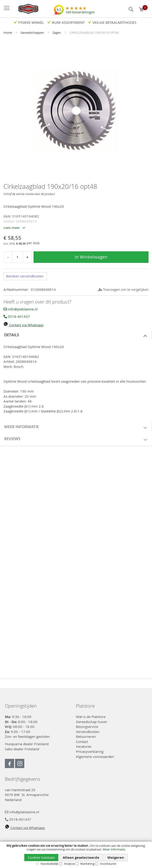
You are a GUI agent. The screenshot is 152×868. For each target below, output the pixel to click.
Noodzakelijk (49, 864)
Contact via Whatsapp (23, 325)
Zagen (57, 32)
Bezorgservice (87, 726)
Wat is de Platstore (90, 716)
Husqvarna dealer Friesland (27, 744)
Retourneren (86, 736)
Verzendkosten (87, 731)
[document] (76, 854)
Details (11, 334)
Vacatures (83, 746)
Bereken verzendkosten (24, 276)
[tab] (76, 335)
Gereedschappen (33, 32)
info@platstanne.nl (20, 309)
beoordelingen (80, 10)
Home (8, 32)
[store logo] (26, 9)
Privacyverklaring (89, 751)
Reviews (12, 438)
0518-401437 (16, 316)
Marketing (87, 864)
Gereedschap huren (91, 721)
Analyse (69, 864)
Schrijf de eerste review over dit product (29, 194)
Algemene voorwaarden (95, 756)
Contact (82, 741)
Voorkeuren (108, 864)
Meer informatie (114, 849)
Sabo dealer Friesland (22, 749)
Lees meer (11, 227)
